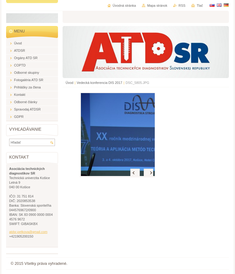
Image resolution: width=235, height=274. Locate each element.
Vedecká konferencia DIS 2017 (99, 82)
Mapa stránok (157, 5)
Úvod (69, 82)
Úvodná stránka (124, 5)
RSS (182, 5)
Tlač (200, 5)
